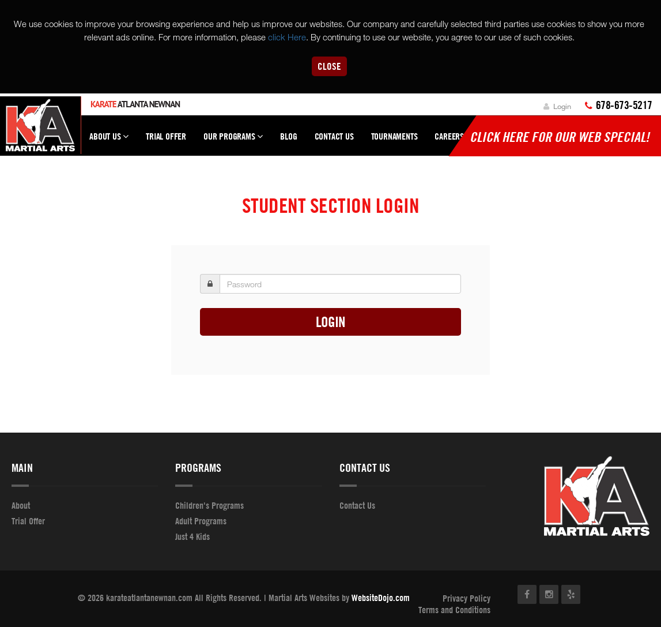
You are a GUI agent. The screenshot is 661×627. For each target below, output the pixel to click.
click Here (287, 37)
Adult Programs (200, 521)
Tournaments (394, 136)
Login (557, 106)
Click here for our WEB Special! (559, 136)
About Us (109, 141)
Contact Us (334, 136)
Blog (288, 136)
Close (329, 66)
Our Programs (233, 141)
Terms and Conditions (454, 609)
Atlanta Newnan (135, 104)
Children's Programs (209, 505)
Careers (449, 136)
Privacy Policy (466, 598)
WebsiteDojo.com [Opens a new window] (381, 597)
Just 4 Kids (192, 536)
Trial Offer (166, 136)
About (21, 505)
